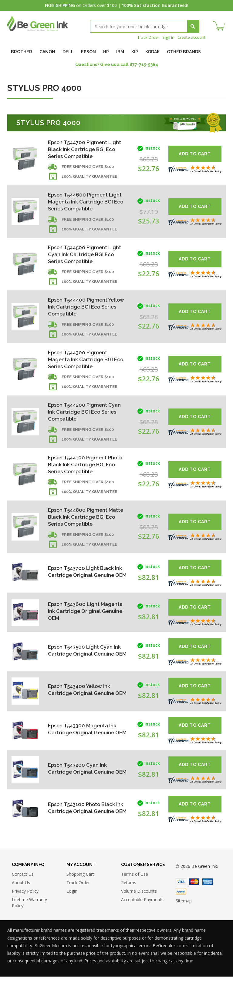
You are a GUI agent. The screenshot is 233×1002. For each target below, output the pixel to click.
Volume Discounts (139, 916)
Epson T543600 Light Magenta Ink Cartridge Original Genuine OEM (77, 635)
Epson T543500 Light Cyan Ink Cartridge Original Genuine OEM (82, 674)
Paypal (181, 917)
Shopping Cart (80, 899)
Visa (181, 907)
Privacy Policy (25, 916)
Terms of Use (134, 899)
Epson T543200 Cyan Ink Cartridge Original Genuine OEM (83, 792)
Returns (128, 908)
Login (71, 916)
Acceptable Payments (142, 925)
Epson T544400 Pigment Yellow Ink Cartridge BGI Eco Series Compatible (85, 316)
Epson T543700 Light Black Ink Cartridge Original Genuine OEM (83, 595)
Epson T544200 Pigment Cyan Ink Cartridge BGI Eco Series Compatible (83, 428)
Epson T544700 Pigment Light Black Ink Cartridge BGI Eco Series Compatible (85, 149)
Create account (190, 37)
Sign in (166, 37)
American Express (207, 907)
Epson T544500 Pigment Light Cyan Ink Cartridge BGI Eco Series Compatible (85, 261)
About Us (21, 908)
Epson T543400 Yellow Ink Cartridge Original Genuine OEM (83, 713)
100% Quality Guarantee (89, 179)
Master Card (194, 907)
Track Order (145, 37)
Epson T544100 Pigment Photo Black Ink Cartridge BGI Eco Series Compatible (83, 484)
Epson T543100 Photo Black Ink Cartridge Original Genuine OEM (84, 832)
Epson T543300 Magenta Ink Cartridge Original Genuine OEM (84, 753)
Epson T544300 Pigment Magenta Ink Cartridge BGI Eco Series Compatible (82, 372)
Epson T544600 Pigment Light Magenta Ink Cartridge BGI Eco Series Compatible (85, 205)
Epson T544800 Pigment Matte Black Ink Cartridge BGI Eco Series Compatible (83, 539)
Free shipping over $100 (88, 170)
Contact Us (23, 899)
